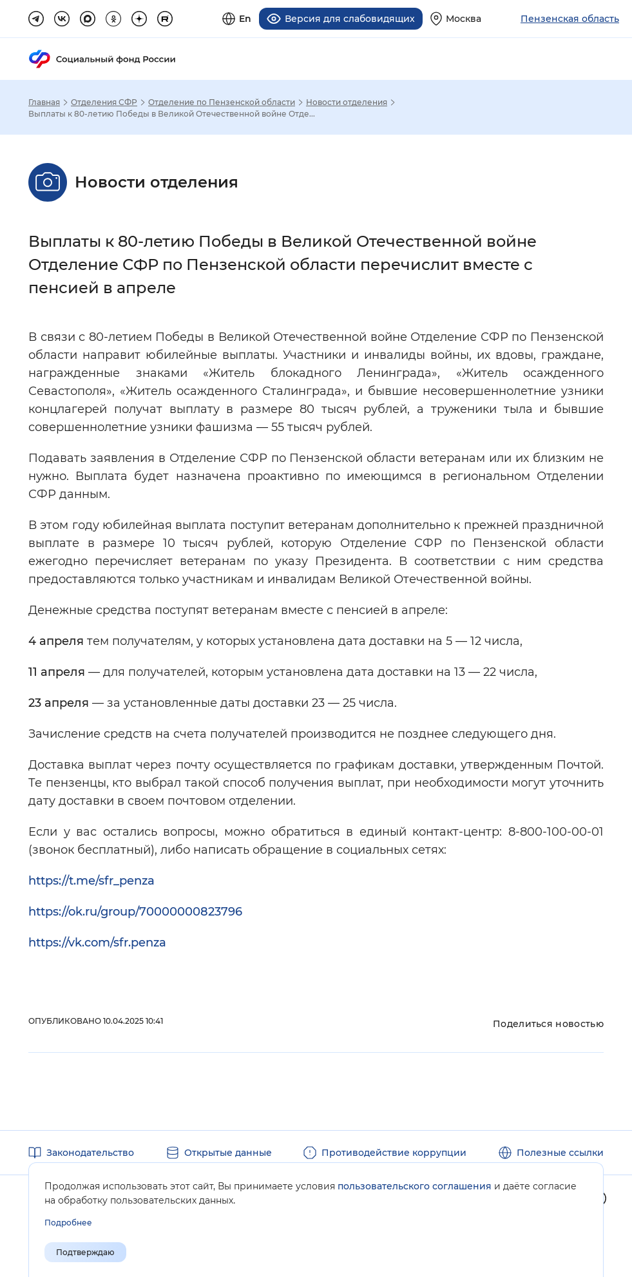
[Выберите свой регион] (455, 18)
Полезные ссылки (560, 1152)
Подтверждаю (85, 1252)
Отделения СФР (104, 102)
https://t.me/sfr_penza (91, 880)
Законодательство (90, 1152)
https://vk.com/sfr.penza (97, 942)
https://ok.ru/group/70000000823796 (135, 911)
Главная (44, 102)
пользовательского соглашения (415, 1186)
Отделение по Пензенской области (221, 102)
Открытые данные (228, 1152)
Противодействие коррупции (393, 1152)
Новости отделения (346, 102)
